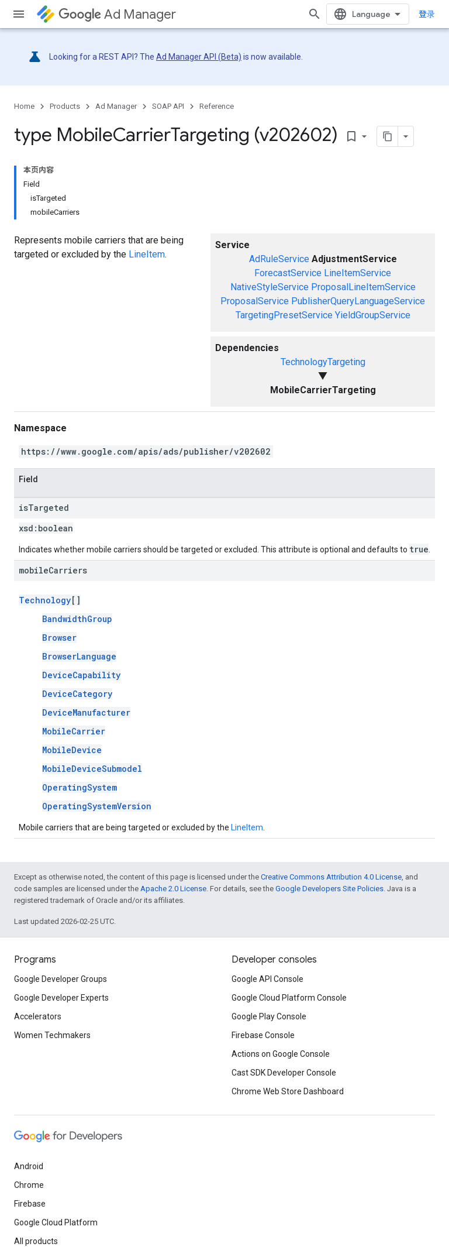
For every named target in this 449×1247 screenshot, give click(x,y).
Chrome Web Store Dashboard (288, 1091)
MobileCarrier (73, 731)
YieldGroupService (372, 315)
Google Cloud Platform (56, 1222)
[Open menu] (18, 14)
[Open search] (315, 14)
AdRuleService (279, 258)
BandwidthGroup (77, 618)
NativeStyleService (269, 287)
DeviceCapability (81, 675)
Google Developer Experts (61, 997)
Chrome (29, 1185)
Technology (45, 600)
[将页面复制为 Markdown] (387, 136)
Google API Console (267, 979)
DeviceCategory (77, 693)
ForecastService (288, 273)
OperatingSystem (79, 787)
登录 (427, 14)
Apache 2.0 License (173, 888)
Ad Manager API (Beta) (198, 56)
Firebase (30, 1203)
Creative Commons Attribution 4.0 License (331, 876)
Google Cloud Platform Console (289, 997)
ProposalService (254, 301)
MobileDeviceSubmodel (92, 768)
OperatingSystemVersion (96, 806)
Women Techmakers (52, 1035)
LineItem (147, 254)
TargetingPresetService (284, 315)
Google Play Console (269, 1016)
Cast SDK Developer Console (284, 1072)
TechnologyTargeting (323, 361)
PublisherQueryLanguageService (358, 301)
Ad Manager (117, 14)
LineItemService (357, 273)
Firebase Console (263, 1035)
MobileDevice (72, 749)
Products (65, 106)
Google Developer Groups (60, 979)
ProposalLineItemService (363, 287)
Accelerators (37, 1016)
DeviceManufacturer (86, 712)
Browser (59, 637)
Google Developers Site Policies (329, 888)
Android (28, 1166)
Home (24, 106)
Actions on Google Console (281, 1054)
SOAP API (168, 106)
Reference (216, 106)
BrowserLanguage (79, 656)
